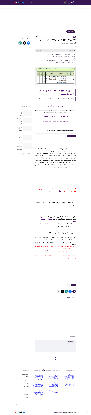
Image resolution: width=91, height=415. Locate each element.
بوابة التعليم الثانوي (70, 384)
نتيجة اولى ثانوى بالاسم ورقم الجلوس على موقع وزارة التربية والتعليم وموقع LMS (19, 121)
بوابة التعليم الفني (70, 379)
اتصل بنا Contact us (52, 2)
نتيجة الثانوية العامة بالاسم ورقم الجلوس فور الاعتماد (19, 148)
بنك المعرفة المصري (69, 378)
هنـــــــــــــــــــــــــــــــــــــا (55, 192)
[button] (70, 291)
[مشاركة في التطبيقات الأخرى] (58, 291)
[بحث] (16, 7)
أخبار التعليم (73, 6)
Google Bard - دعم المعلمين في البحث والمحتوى (39, 377)
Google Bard (55, 375)
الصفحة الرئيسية (25, 374)
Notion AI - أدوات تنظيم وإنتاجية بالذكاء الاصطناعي (53, 391)
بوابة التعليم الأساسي (69, 383)
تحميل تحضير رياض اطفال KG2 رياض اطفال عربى (63, 56)
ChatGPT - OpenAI (54, 374)
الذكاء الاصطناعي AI (24, 6)
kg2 (74, 36)
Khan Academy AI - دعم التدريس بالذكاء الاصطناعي (38, 390)
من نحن (59, 2)
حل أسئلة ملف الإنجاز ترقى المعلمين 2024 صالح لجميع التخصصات (19, 114)
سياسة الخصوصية (33, 2)
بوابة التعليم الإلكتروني (69, 381)
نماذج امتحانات (41, 6)
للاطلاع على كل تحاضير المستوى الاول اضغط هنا (55, 116)
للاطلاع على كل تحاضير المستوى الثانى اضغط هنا (55, 121)
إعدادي (53, 6)
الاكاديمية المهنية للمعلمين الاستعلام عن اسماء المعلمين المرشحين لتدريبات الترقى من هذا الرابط (20, 130)
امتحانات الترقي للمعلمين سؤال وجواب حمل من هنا (19, 139)
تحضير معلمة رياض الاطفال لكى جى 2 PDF (64, 62)
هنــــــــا (47, 251)
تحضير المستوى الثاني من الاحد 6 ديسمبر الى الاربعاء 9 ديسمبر (60, 54)
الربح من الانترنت (33, 6)
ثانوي (48, 6)
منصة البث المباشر (70, 382)
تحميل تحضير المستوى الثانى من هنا (55, 106)
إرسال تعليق (71, 341)
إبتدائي (59, 6)
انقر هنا (41, 217)
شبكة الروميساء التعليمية (59, 412)
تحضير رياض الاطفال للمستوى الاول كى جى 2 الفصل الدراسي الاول (59, 60)
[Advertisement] (45, 20)
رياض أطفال (66, 6)
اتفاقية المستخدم (42, 2)
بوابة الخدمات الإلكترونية (69, 385)
